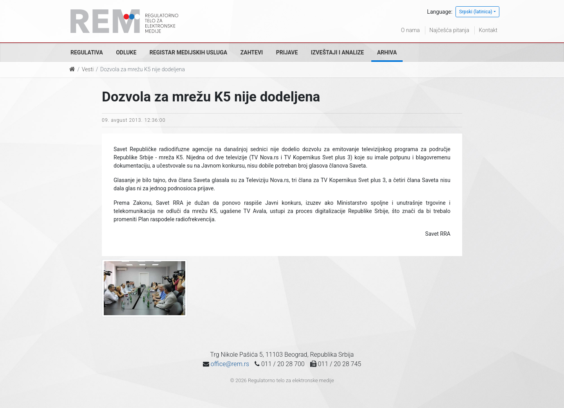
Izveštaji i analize (337, 52)
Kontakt (488, 30)
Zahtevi (251, 52)
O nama (410, 30)
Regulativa (86, 52)
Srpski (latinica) (475, 11)
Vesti (88, 69)
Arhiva (387, 52)
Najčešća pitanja (449, 30)
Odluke (126, 52)
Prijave (287, 52)
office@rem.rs (230, 364)
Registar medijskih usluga (188, 52)
